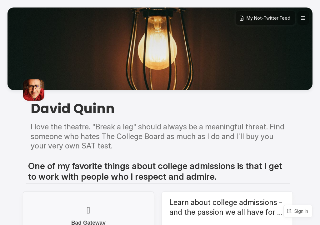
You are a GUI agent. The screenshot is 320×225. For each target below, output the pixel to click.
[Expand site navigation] (303, 18)
